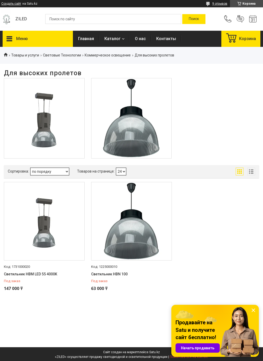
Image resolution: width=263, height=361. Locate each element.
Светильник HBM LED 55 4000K (30, 274)
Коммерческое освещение (108, 55)
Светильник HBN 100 (109, 274)
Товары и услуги (25, 55)
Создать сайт (11, 3)
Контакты (166, 38)
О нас (140, 38)
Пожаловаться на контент (189, 357)
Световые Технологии (62, 55)
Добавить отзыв (240, 19)
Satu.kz (154, 352)
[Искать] (193, 19)
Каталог (112, 38)
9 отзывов (219, 3)
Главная (86, 38)
